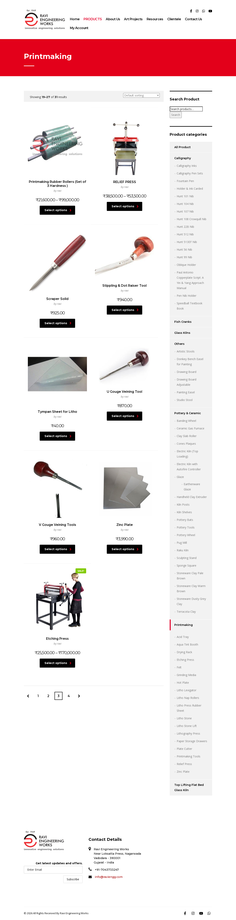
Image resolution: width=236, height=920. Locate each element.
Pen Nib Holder (186, 296)
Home (75, 19)
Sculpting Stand (187, 558)
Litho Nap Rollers (188, 698)
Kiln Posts (183, 504)
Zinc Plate (183, 771)
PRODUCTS (93, 19)
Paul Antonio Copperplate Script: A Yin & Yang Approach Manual (190, 280)
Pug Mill (182, 543)
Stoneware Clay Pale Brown (190, 575)
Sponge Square (186, 565)
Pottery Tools (186, 527)
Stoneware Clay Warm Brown (191, 588)
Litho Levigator (186, 690)
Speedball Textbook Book (189, 305)
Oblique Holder (186, 265)
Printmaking (183, 625)
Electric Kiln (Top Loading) (187, 453)
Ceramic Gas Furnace (190, 428)
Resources (155, 19)
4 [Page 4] (69, 423)
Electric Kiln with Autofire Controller (189, 466)
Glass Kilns (182, 333)
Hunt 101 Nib (185, 196)
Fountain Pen (185, 181)
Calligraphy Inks (187, 166)
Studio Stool (185, 400)
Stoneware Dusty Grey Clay (191, 601)
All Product (182, 147)
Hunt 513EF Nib (187, 242)
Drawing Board (186, 372)
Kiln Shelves (184, 512)
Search (175, 115)
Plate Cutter (184, 749)
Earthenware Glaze (192, 486)
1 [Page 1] (38, 423)
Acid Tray (183, 637)
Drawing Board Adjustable (186, 382)
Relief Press (184, 764)
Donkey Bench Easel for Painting (190, 361)
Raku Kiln (183, 550)
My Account (79, 28)
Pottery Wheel (186, 535)
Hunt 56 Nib (184, 249)
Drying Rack (184, 652)
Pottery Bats (185, 520)
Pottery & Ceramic (187, 413)
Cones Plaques (186, 443)
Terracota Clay (186, 611)
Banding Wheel (186, 421)
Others (179, 344)
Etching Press (185, 660)
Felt (179, 667)
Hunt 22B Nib (185, 227)
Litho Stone (184, 718)
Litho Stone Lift (187, 726)
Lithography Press (188, 733)
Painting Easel (186, 392)
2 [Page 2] (48, 423)
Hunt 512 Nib (185, 234)
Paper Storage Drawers (192, 741)
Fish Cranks (183, 322)
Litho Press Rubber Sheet (189, 708)
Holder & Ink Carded (190, 188)
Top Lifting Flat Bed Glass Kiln (189, 787)
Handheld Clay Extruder (192, 497)
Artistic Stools (186, 351)
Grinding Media (186, 675)
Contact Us (193, 19)
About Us (113, 19)
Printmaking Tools (188, 756)
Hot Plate (183, 682)
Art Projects (133, 19)
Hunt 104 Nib (185, 204)
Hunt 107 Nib (185, 211)
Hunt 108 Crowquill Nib (191, 219)
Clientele (174, 19)
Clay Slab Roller (187, 436)
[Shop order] (141, 95)
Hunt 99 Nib (184, 257)
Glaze (180, 477)
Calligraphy (182, 158)
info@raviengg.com (109, 877)
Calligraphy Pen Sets (190, 173)
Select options (47, 198)
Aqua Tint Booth (187, 644)
